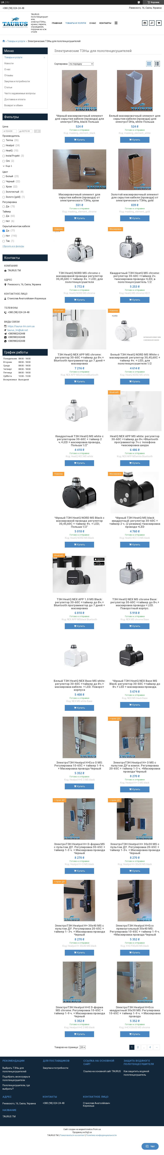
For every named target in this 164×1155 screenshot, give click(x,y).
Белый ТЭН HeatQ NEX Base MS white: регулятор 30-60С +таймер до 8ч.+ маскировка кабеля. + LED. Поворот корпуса (79, 685)
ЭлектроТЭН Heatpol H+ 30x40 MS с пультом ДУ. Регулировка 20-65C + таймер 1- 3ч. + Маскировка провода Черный (79, 930)
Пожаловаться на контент (72, 1135)
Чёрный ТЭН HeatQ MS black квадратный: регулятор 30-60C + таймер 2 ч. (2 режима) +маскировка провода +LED (134, 522)
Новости (9, 63)
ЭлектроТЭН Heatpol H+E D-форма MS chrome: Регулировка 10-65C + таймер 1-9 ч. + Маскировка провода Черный (79, 1012)
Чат (150, 1146)
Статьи (8, 87)
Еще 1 (9, 166)
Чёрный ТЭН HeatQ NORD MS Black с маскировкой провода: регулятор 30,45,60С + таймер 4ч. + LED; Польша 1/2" (79, 522)
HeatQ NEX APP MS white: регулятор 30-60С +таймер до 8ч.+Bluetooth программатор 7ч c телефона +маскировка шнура (134, 441)
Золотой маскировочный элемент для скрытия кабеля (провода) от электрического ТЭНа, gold (135, 197)
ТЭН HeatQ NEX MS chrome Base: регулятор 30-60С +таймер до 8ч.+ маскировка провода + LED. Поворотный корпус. (134, 604)
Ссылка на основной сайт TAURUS (102, 1071)
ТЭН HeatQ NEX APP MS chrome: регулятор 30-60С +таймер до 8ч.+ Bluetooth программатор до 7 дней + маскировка (79, 359)
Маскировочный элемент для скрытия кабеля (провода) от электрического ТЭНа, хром (79, 197)
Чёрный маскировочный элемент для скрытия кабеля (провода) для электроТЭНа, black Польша (79, 118)
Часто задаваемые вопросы (19, 93)
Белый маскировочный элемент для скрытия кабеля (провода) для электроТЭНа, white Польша (134, 118)
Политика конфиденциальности (101, 1135)
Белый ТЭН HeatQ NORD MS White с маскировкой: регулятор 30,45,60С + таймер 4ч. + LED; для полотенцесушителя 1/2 (134, 359)
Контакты (105, 23)
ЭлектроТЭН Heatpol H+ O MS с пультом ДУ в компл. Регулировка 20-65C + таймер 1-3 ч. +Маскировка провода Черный (134, 767)
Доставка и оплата (14, 99)
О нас (92, 23)
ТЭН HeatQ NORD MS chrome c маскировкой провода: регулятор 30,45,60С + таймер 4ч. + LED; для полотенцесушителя (79, 277)
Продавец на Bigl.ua (82, 1132)
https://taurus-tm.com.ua (21, 326)
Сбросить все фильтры (13, 246)
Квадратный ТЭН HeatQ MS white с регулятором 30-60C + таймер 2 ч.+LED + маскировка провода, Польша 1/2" (79, 441)
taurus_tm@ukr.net (17, 330)
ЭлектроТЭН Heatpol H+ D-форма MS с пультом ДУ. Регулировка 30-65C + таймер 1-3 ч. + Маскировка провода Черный (79, 849)
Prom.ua (97, 1129)
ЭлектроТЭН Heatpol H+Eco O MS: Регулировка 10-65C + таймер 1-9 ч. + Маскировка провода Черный (79, 765)
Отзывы (8, 75)
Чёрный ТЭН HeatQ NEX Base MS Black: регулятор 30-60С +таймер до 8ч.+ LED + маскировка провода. (134, 683)
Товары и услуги (75, 23)
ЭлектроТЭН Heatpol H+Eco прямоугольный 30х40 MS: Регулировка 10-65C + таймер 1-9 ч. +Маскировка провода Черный (135, 930)
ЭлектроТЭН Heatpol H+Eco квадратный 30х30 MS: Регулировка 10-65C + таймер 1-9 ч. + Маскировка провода (134, 1012)
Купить (81, 139)
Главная (57, 23)
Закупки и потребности (17, 81)
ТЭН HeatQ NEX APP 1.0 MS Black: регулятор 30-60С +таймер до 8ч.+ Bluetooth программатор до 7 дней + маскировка (79, 604)
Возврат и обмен (13, 105)
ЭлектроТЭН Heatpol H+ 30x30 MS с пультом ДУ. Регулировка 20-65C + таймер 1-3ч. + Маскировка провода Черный (135, 849)
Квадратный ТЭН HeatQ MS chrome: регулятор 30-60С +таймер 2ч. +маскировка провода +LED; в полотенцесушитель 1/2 (135, 277)
